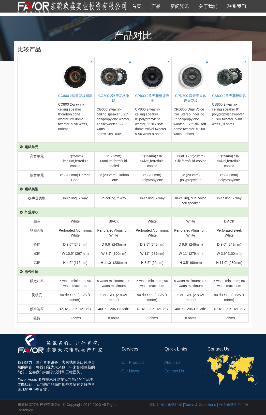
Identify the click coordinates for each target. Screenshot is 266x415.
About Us (172, 362)
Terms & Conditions (200, 404)
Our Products (133, 362)
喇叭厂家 (156, 404)
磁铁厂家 (174, 404)
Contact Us (174, 371)
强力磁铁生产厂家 (234, 404)
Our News (130, 371)
